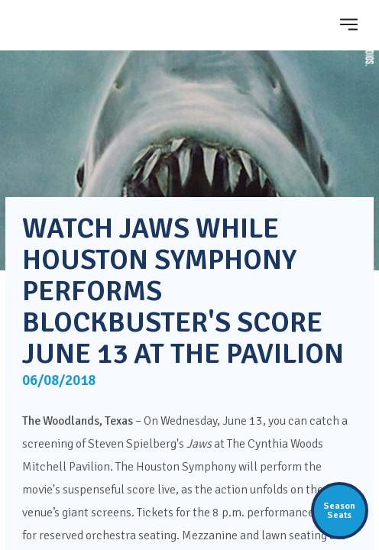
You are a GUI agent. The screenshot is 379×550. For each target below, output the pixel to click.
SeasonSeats (339, 510)
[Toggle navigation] (349, 24)
